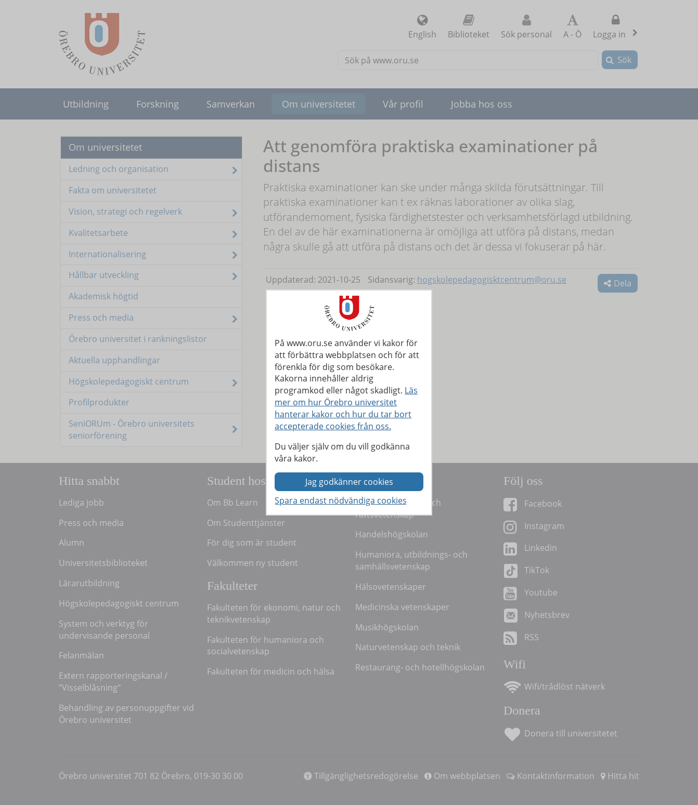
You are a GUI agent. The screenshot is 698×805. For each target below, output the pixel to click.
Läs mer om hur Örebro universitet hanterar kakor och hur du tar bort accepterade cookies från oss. (346, 408)
